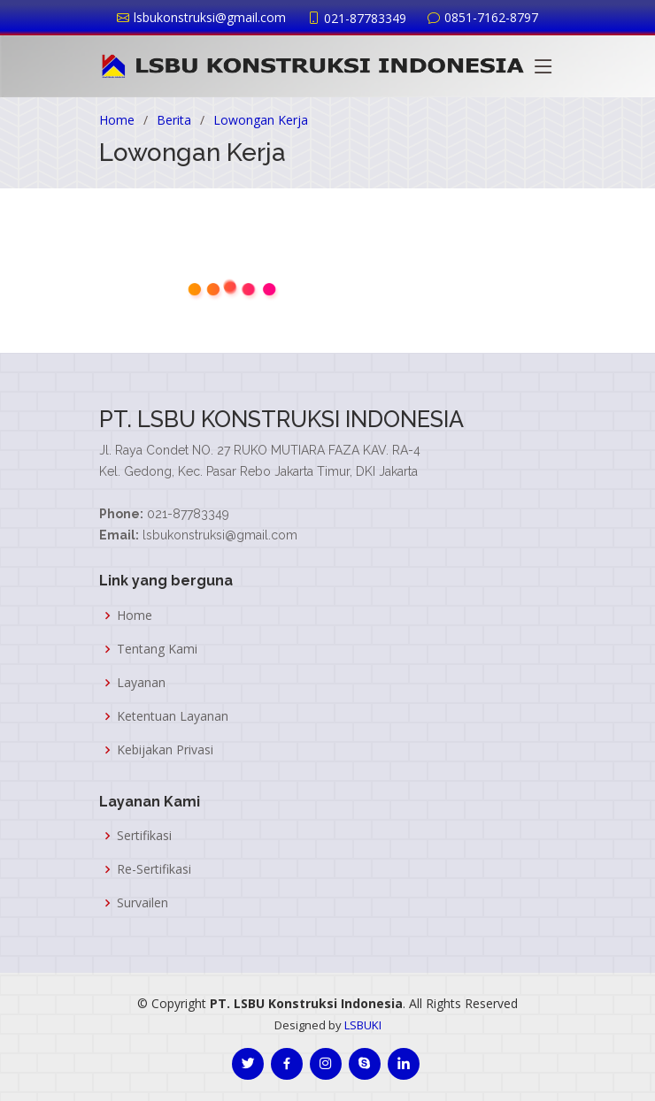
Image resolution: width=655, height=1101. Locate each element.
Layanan (141, 683)
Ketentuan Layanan (172, 716)
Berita (174, 119)
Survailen (142, 903)
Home (117, 119)
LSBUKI (362, 1025)
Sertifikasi (144, 836)
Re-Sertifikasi (154, 869)
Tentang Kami (157, 649)
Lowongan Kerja (260, 119)
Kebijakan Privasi (165, 750)
